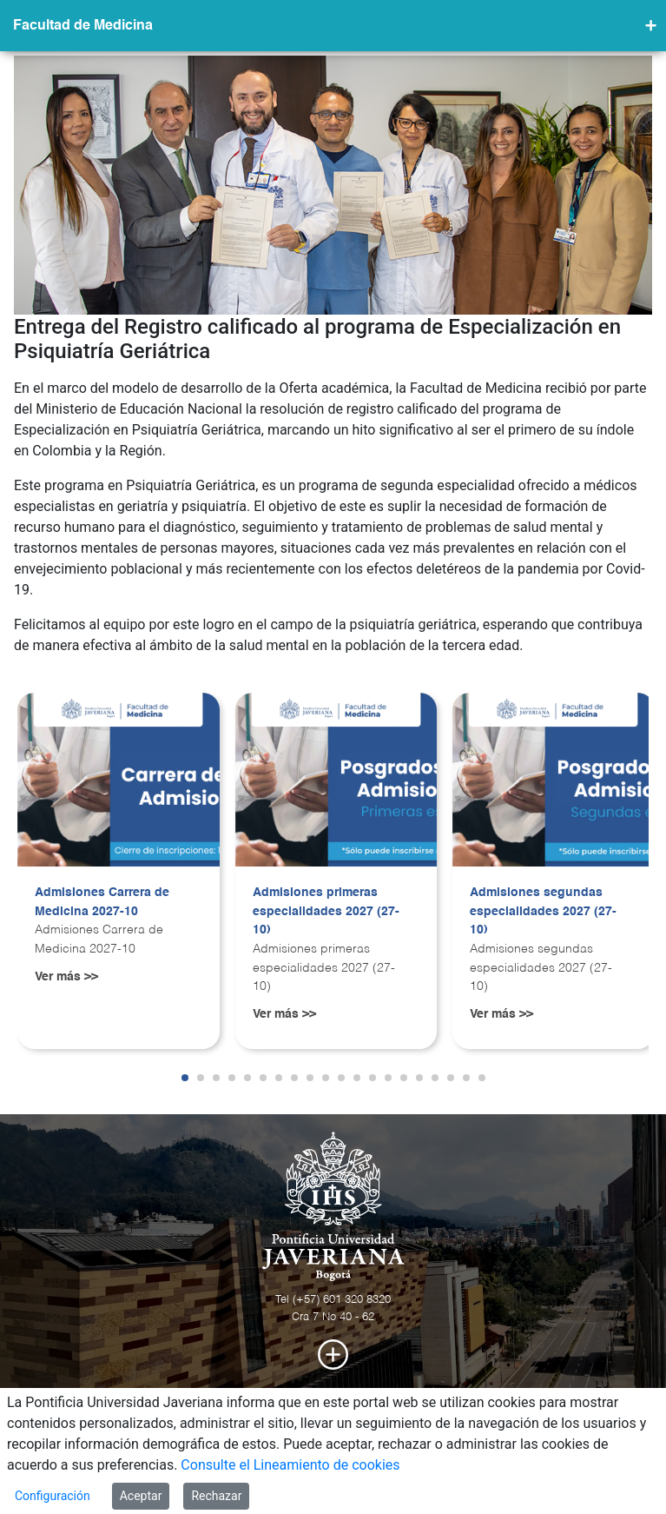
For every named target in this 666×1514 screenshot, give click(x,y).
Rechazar (216, 1496)
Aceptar (141, 1496)
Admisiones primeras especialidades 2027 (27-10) (326, 911)
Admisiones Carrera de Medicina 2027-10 (102, 902)
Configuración (52, 1496)
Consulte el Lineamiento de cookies (290, 1465)
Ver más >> (66, 977)
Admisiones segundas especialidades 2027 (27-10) (543, 911)
